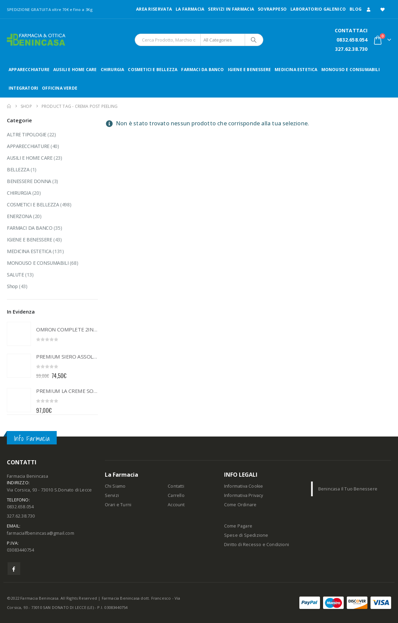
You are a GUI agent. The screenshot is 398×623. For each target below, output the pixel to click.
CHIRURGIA (112, 69)
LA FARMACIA (190, 9)
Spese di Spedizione (246, 535)
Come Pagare (238, 526)
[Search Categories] (222, 40)
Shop (12, 286)
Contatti (176, 486)
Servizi (112, 495)
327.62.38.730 (351, 49)
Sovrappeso (272, 9)
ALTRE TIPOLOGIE (26, 134)
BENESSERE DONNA (29, 181)
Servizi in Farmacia (231, 9)
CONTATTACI (351, 30)
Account (176, 505)
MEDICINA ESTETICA (296, 69)
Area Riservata (154, 9)
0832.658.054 (351, 39)
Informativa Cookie (243, 486)
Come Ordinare (240, 505)
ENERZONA (19, 216)
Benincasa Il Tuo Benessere (347, 489)
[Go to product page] (19, 334)
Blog (356, 9)
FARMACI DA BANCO (202, 69)
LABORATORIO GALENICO (318, 9)
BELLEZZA (18, 169)
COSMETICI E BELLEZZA (152, 69)
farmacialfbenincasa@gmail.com (40, 533)
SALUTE (15, 274)
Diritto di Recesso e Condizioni (256, 544)
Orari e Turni (118, 505)
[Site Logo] (36, 40)
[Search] (253, 40)
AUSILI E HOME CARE (75, 69)
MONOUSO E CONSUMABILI (350, 69)
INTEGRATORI (23, 88)
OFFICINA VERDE (59, 88)
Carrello (176, 495)
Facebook (14, 568)
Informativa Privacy (243, 495)
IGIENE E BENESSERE (249, 69)
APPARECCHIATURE (29, 69)
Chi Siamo (115, 486)
